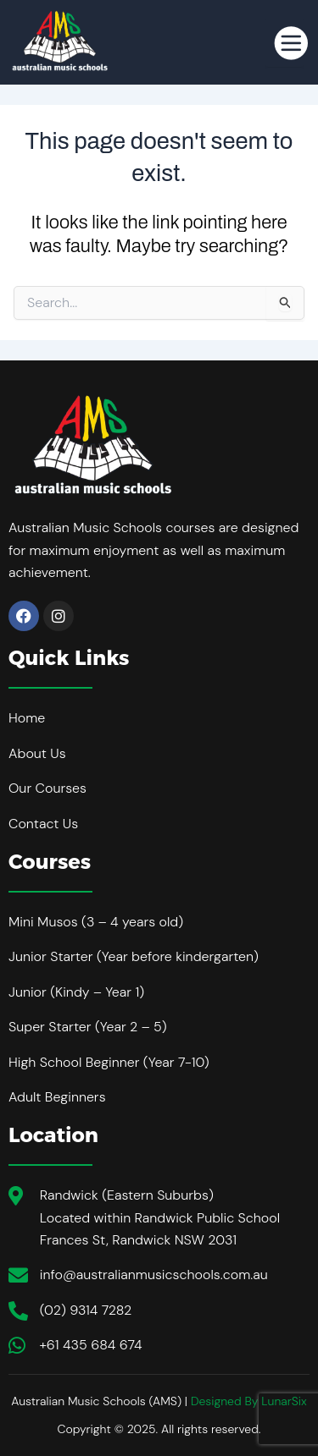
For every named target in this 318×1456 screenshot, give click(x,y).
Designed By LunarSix (249, 1401)
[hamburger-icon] (284, 42)
